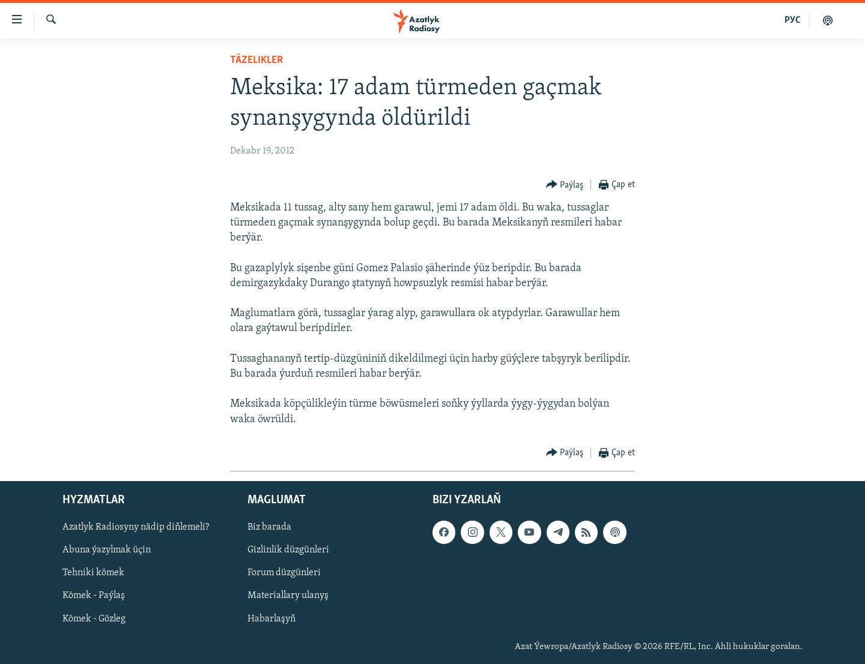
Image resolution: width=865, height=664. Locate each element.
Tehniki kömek (93, 573)
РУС (793, 20)
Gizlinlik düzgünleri (288, 550)
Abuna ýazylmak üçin (106, 550)
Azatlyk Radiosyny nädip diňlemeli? (135, 527)
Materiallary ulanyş (288, 595)
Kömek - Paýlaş (93, 595)
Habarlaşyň (271, 618)
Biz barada (269, 527)
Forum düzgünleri (284, 573)
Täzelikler (256, 60)
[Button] (565, 185)
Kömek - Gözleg (94, 618)
